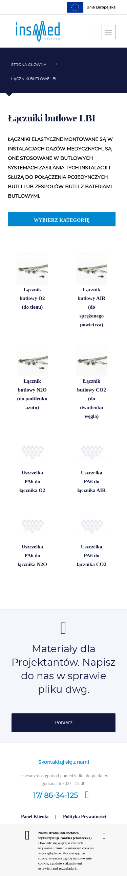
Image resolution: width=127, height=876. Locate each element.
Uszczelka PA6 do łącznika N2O (32, 556)
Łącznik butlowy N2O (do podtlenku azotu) (32, 395)
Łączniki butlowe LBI (33, 79)
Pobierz (63, 722)
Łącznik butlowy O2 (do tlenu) (32, 299)
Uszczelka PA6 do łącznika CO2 (91, 556)
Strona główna (28, 65)
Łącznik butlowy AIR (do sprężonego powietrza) (91, 308)
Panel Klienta (34, 816)
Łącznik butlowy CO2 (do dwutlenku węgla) (91, 399)
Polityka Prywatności (84, 816)
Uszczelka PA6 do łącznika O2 (32, 482)
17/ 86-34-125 (63, 795)
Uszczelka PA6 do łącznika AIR (91, 482)
